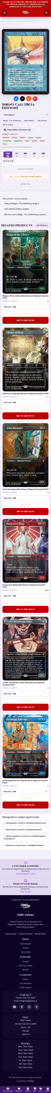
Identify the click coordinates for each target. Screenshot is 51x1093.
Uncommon (42, 121)
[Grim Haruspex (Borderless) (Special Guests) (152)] (25, 455)
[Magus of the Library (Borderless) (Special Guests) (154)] (25, 262)
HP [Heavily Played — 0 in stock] (34, 154)
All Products (25, 944)
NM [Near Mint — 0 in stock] (8, 154)
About (25, 979)
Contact (25, 961)
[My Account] (8, 1089)
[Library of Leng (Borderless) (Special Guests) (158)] (25, 359)
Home (2, 21)
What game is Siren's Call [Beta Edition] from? (26, 823)
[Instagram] (29, 1007)
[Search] (46, 13)
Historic (34, 141)
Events (26, 948)
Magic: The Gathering (12, 121)
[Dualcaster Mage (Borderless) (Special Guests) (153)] (25, 551)
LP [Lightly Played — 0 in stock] (16, 154)
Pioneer (14, 137)
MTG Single (8, 125)
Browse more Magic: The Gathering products (25, 214)
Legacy (30, 137)
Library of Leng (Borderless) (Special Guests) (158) (25, 393)
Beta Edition (29, 121)
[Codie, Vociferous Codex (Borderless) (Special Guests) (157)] (25, 648)
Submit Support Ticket (25, 874)
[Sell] (41, 1089)
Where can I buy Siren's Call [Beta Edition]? (25, 845)
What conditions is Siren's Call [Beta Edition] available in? (24, 837)
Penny (5, 144)
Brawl (27, 141)
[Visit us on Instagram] (35, 98)
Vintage (38, 137)
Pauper (42, 141)
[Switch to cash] (28, 1089)
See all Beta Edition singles (16, 209)
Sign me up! (26, 892)
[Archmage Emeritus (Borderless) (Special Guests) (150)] (25, 746)
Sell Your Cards (25, 965)
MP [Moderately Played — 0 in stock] (25, 154)
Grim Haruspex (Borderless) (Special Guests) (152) (25, 489)
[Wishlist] (19, 1089)
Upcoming (25, 952)
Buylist (25, 969)
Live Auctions (25, 983)
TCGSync (30, 1081)
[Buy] (35, 1089)
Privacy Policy (10, 934)
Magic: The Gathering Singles (19, 21)
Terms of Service (26, 934)
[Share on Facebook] (16, 98)
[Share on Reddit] (28, 98)
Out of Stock (25, 169)
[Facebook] (22, 1007)
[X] (36, 1007)
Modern (22, 137)
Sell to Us (25, 176)
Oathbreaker (18, 141)
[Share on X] (22, 98)
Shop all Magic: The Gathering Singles (21, 203)
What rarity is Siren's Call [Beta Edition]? (24, 829)
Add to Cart (25, 320)
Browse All (42, 225)
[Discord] (14, 1007)
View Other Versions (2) (17, 130)
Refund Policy (40, 934)
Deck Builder (25, 987)
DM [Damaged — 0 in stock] (43, 154)
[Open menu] (5, 13)
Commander (7, 141)
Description (25, 115)
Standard (6, 137)
